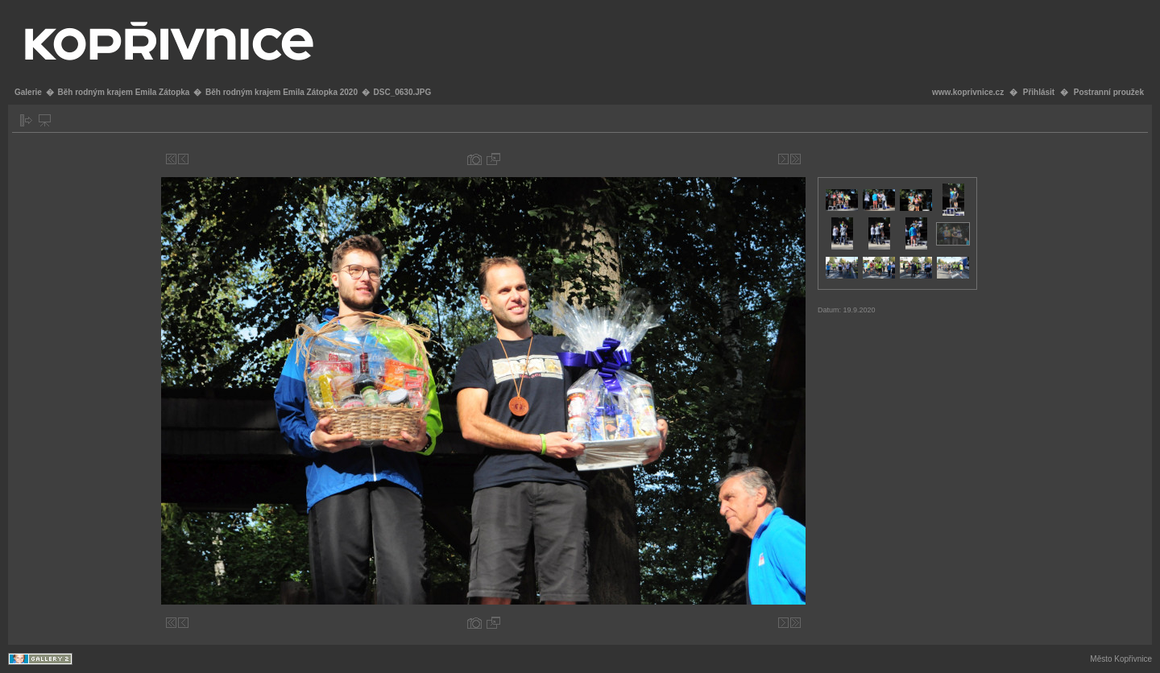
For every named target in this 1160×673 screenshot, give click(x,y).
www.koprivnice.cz (968, 92)
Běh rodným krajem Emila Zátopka (123, 92)
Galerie (28, 92)
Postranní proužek (1109, 92)
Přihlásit (1038, 92)
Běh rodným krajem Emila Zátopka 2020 (281, 92)
